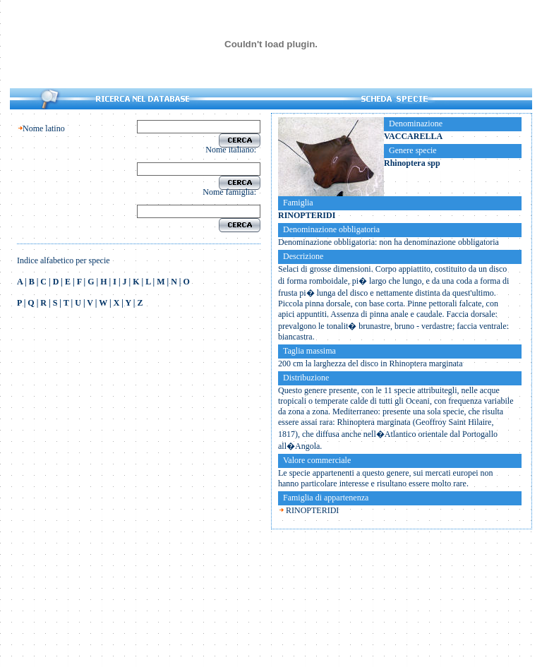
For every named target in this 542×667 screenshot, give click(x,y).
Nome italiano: (232, 150)
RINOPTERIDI (312, 510)
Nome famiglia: (231, 192)
